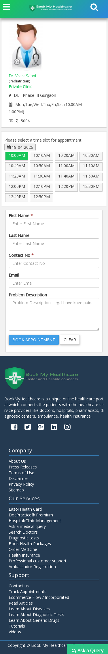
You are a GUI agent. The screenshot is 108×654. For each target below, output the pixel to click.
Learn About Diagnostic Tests (36, 614)
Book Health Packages (30, 543)
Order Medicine (23, 549)
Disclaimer (18, 478)
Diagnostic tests (24, 538)
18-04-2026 (20, 147)
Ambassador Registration (32, 566)
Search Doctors (23, 532)
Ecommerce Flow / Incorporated (39, 597)
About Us (17, 461)
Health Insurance (24, 555)
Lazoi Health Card (25, 509)
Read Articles (21, 603)
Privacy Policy (21, 484)
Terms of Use (21, 472)
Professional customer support (38, 561)
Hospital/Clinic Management (35, 520)
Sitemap (16, 490)
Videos (15, 631)
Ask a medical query (27, 526)
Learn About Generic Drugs (34, 620)
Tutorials (17, 626)
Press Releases (23, 467)
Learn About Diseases (29, 608)
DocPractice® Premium (31, 515)
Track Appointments (27, 591)
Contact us (19, 586)
